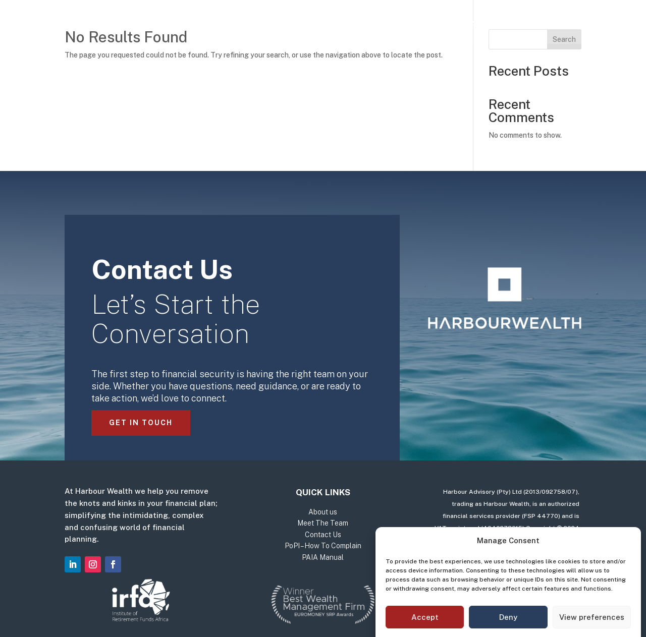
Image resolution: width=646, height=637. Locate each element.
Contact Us (450, 24)
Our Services (235, 24)
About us (308, 24)
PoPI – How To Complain (323, 546)
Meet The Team (376, 24)
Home (181, 24)
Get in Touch (141, 423)
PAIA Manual (323, 557)
